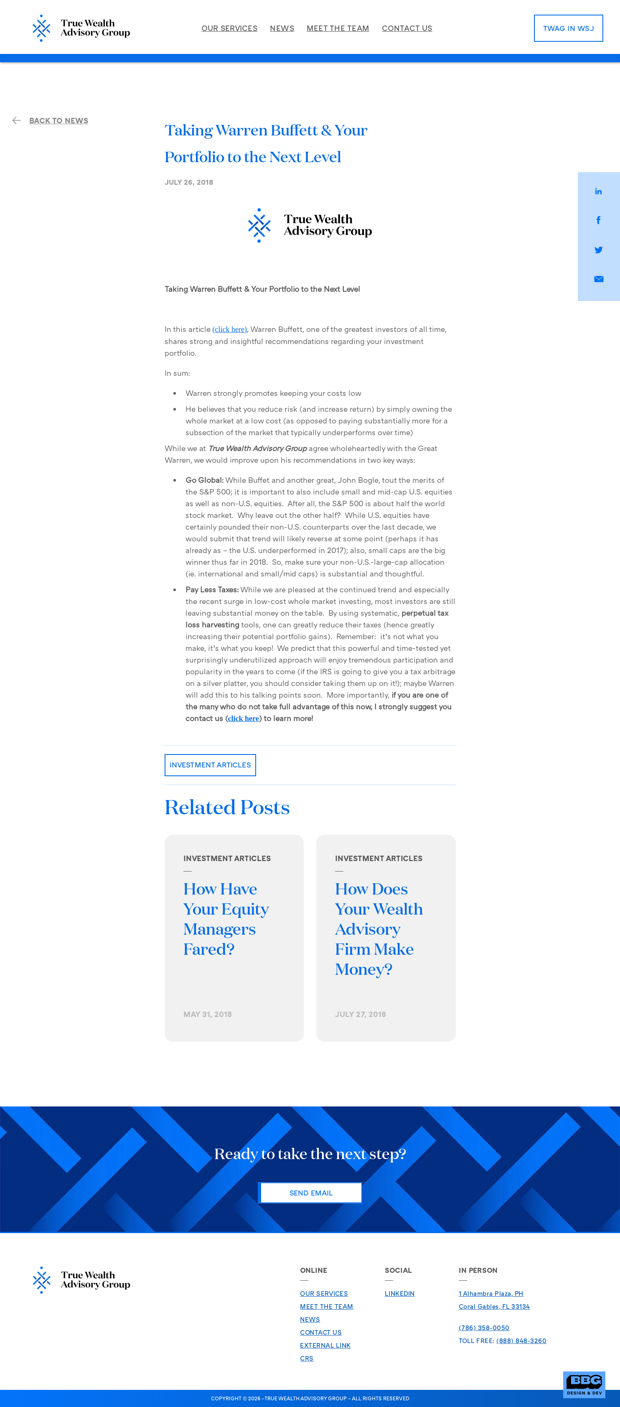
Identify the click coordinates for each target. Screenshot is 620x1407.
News (310, 1319)
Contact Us (321, 1332)
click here (243, 718)
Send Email (311, 1192)
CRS (307, 1358)
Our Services (324, 1293)
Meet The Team (326, 1306)
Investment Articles (210, 764)
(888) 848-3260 (521, 1340)
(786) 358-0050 (484, 1327)
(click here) (230, 329)
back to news (50, 120)
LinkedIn (400, 1293)
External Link (325, 1345)
